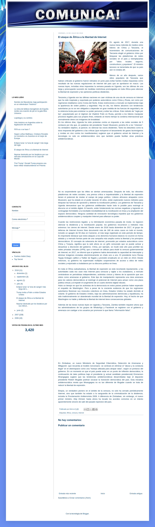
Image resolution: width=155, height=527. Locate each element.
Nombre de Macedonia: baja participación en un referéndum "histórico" (30, 103)
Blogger (86, 514)
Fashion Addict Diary (22, 256)
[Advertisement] (100, 164)
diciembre (21, 273)
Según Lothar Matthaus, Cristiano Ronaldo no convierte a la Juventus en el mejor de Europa (31, 136)
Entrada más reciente (67, 494)
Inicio (103, 494)
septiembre (21, 277)
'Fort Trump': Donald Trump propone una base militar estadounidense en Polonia (30, 164)
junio (19, 310)
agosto (20, 280)
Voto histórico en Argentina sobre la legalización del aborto (28, 124)
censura (75, 413)
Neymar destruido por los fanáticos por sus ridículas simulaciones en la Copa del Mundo (31, 156)
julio (19, 284)
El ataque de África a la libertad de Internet (31, 150)
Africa (69, 413)
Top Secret (18, 259)
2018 (17, 270)
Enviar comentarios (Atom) (80, 498)
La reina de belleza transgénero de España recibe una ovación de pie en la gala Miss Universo (31, 111)
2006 (17, 318)
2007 (17, 315)
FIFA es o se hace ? (22, 129)
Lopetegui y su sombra (23, 118)
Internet (81, 413)
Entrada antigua (136, 494)
